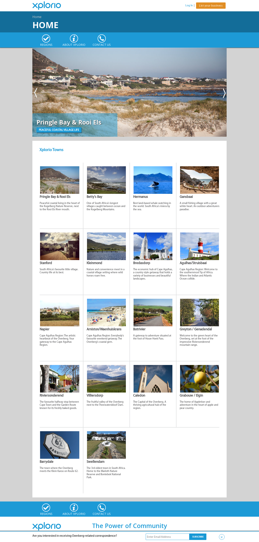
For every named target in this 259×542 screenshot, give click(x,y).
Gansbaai (186, 197)
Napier (44, 329)
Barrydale (46, 462)
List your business (211, 5)
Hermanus (140, 197)
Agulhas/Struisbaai (193, 263)
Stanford (46, 263)
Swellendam (95, 462)
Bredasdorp (141, 263)
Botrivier (139, 329)
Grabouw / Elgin (191, 395)
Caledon (139, 395)
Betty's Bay (94, 197)
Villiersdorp (95, 395)
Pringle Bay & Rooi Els (55, 197)
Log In (189, 5)
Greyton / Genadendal (196, 329)
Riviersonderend (52, 395)
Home (36, 17)
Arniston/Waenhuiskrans (104, 329)
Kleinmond (94, 263)
